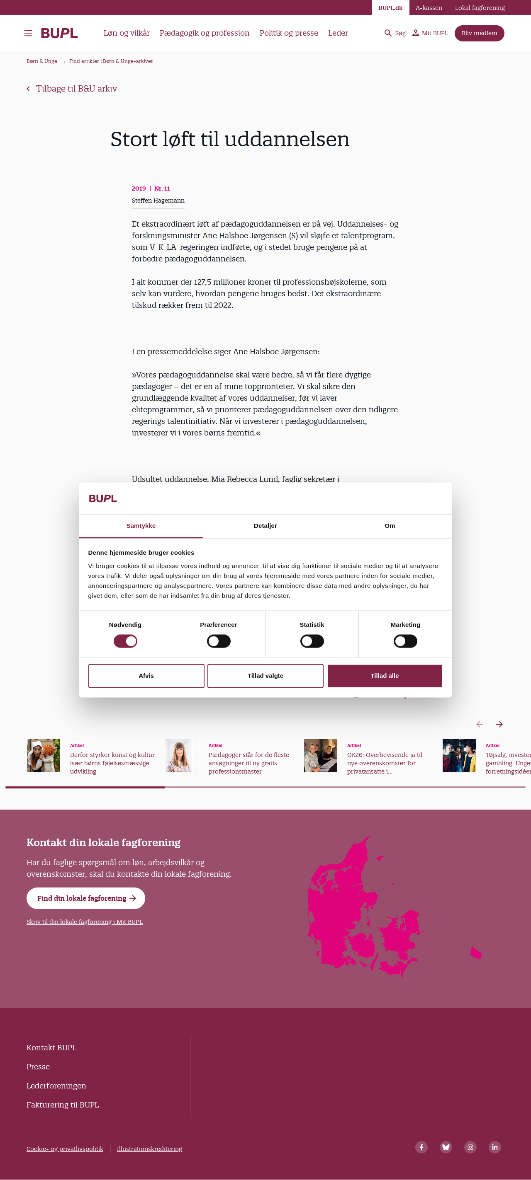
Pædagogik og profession (205, 33)
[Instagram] (470, 1147)
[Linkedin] (495, 1147)
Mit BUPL (430, 33)
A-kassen (429, 8)
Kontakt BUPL (51, 1047)
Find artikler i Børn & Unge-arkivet (111, 61)
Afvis (146, 675)
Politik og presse (289, 33)
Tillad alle (384, 675)
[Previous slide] (480, 724)
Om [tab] (390, 525)
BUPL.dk (390, 8)
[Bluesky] (446, 1147)
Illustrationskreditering (149, 1149)
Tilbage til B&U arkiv (72, 88)
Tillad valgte (265, 675)
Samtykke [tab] (141, 525)
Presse (38, 1066)
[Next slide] (499, 724)
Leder (338, 33)
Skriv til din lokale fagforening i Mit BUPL (85, 922)
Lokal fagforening (480, 8)
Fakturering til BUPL (63, 1105)
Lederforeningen (56, 1086)
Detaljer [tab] (265, 525)
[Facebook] (421, 1147)
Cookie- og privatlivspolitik (65, 1149)
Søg (394, 33)
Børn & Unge (42, 61)
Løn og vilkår (127, 33)
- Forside (59, 33)
